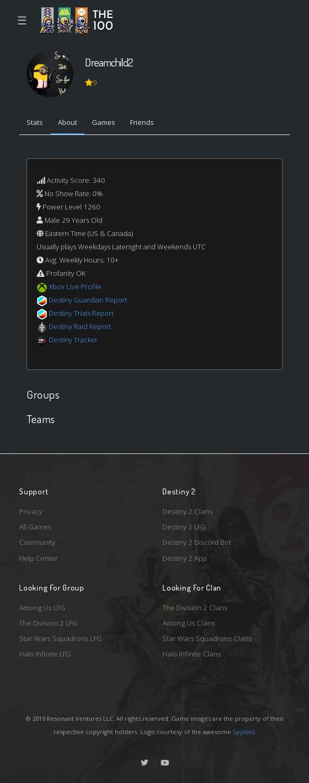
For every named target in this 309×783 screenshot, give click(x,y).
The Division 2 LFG (48, 623)
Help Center (38, 558)
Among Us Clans (189, 623)
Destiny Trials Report (81, 313)
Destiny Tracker (73, 339)
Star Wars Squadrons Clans (207, 638)
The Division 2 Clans (195, 607)
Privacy (30, 511)
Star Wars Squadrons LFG (60, 638)
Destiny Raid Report (80, 326)
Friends (142, 122)
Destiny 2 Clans (187, 511)
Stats (35, 122)
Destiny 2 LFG (184, 527)
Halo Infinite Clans (191, 654)
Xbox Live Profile (75, 286)
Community (37, 542)
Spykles (243, 732)
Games (103, 122)
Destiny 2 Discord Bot (196, 542)
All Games (35, 527)
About (67, 122)
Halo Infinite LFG (45, 654)
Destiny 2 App (184, 558)
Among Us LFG (42, 607)
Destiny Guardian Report (88, 300)
